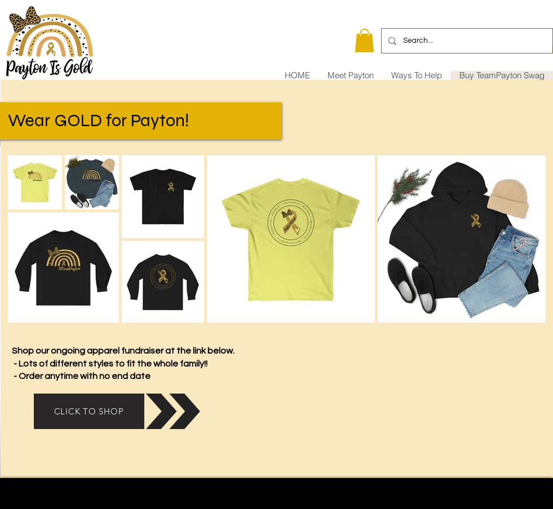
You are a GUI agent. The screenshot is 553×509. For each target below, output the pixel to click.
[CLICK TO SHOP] (89, 411)
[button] (364, 40)
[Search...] (466, 41)
